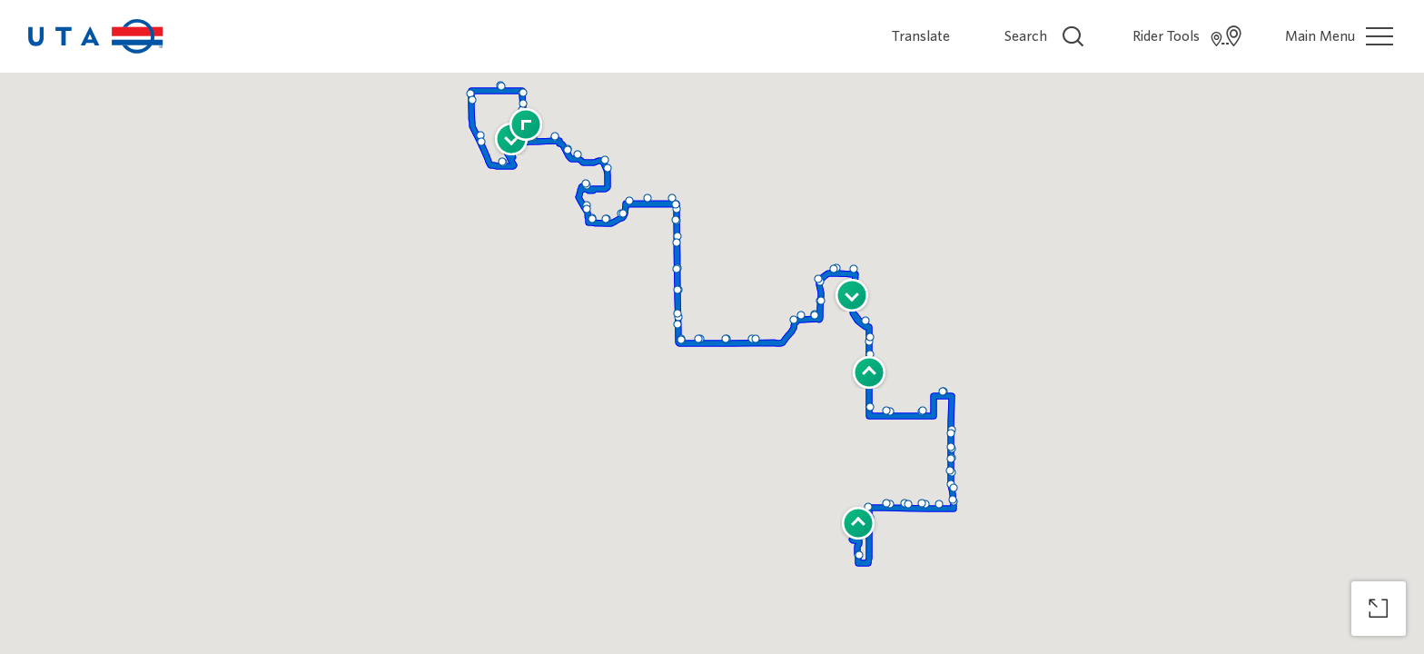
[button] (869, 357)
